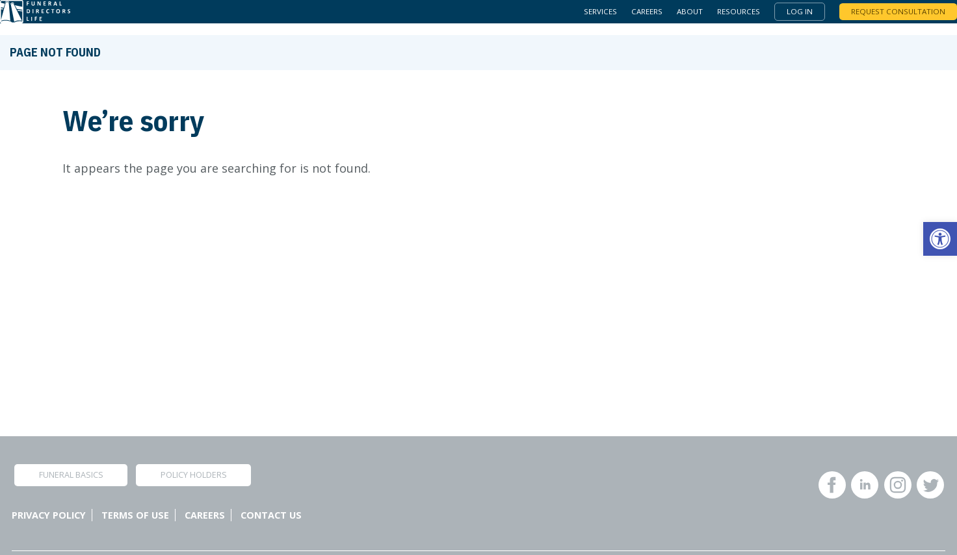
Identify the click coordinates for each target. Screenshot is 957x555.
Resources (718, 17)
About (667, 17)
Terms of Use (135, 515)
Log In (782, 17)
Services (571, 17)
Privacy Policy (49, 515)
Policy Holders (194, 474)
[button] (940, 239)
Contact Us (271, 515)
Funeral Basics (71, 474)
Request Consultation (884, 17)
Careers (621, 17)
